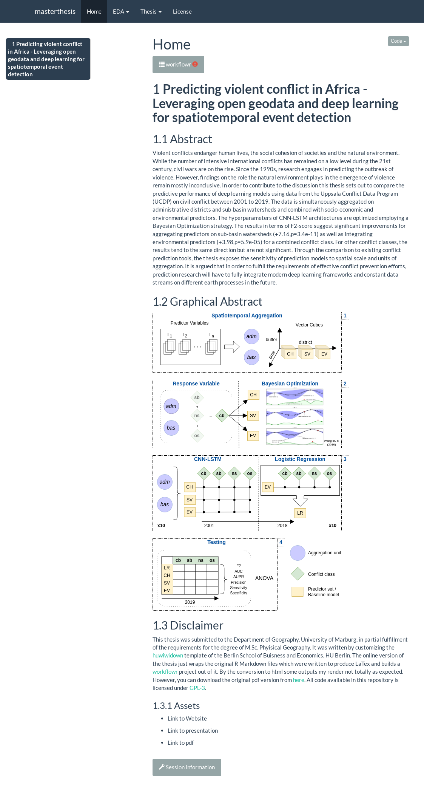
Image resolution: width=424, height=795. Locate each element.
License (182, 11)
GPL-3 (197, 687)
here (298, 679)
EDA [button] (121, 11)
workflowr (178, 64)
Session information (187, 767)
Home (94, 11)
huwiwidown (168, 655)
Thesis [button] (151, 11)
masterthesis (55, 11)
